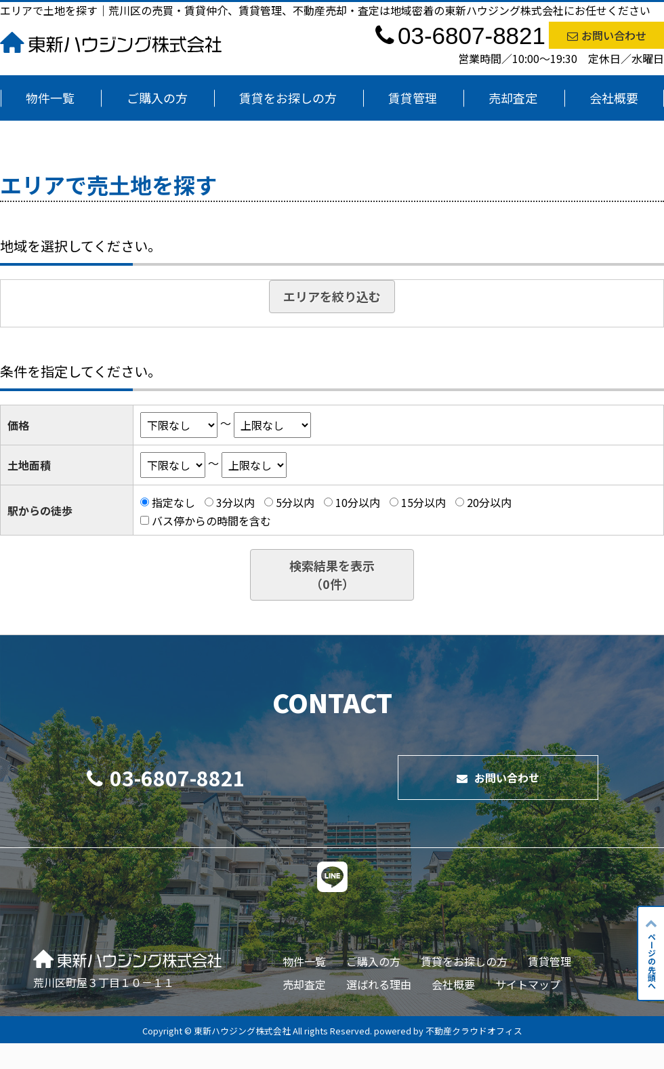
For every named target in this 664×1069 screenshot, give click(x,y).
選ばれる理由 (378, 984)
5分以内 (295, 502)
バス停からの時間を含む (211, 520)
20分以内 (489, 502)
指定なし (173, 502)
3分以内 (235, 502)
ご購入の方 (157, 97)
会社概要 (613, 97)
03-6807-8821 (166, 777)
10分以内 (357, 502)
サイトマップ (527, 984)
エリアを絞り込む (332, 296)
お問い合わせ (606, 35)
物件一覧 (50, 97)
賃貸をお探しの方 (288, 97)
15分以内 (423, 502)
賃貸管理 (412, 97)
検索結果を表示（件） (332, 574)
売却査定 (513, 97)
